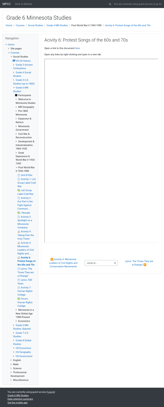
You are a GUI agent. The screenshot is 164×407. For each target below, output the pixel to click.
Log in (157, 4)
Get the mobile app (18, 402)
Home (9, 25)
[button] (110, 3)
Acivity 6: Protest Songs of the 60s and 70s (128, 25)
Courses (20, 25)
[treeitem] (20, 44)
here (77, 48)
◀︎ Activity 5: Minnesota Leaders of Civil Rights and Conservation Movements (63, 263)
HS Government (24, 356)
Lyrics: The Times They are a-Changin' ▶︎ (139, 263)
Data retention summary (20, 399)
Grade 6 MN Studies (57, 25)
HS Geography (23, 352)
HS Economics (23, 348)
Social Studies (35, 25)
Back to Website (23, 4)
